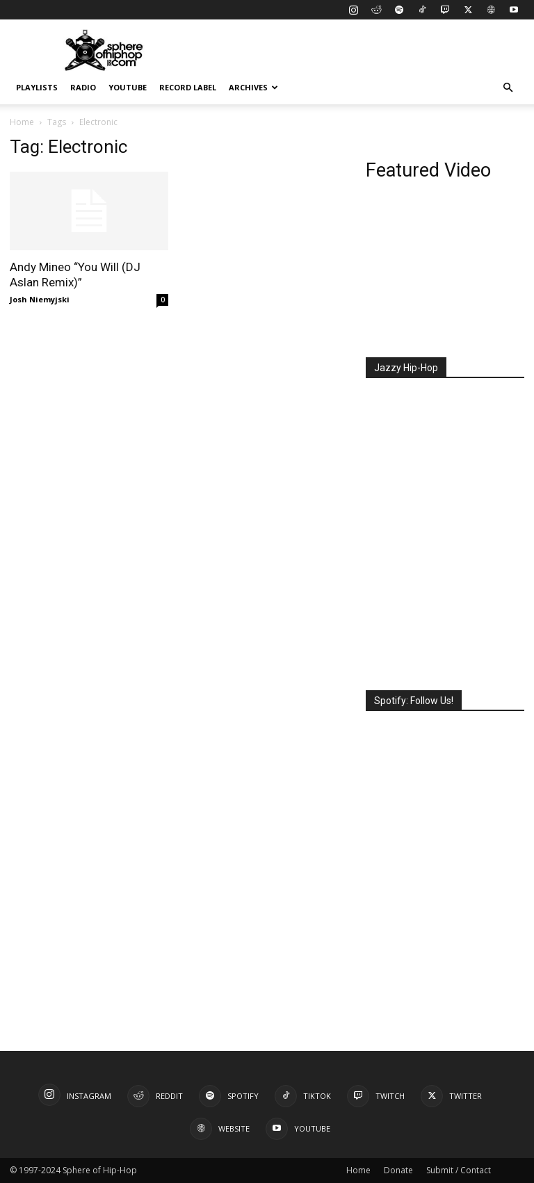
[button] (507, 88)
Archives (253, 87)
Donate (398, 1170)
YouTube (127, 87)
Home (22, 122)
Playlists (37, 87)
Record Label (187, 87)
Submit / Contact (458, 1170)
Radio (83, 87)
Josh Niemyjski (40, 299)
